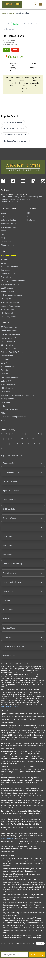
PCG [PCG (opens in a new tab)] (29, 216)
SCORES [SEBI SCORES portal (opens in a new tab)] (22, 882)
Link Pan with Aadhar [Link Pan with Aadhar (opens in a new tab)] (9, 377)
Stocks (11, 13)
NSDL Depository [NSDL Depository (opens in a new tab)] (8, 384)
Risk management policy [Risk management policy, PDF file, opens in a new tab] (11, 284)
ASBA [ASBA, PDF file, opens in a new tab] (3, 413)
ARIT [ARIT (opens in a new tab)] (3, 216)
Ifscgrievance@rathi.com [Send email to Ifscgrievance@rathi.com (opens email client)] (23, 702)
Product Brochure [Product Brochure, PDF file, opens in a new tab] (8, 274)
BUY (6, 50)
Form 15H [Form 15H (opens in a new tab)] (5, 374)
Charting (16, 24)
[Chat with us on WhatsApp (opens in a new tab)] (43, 181)
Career (4, 263)
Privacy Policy (6, 277)
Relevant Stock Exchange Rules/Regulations (18, 395)
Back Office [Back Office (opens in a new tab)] (5, 402)
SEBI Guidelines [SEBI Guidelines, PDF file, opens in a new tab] (7, 288)
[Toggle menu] (41, 4)
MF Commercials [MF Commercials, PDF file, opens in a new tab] (8, 366)
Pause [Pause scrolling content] (40, 943)
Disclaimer (5, 359)
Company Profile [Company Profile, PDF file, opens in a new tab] (7, 356)
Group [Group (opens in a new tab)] (3, 213)
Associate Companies (10, 331)
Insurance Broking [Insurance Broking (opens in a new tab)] (8, 224)
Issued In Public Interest (10, 306)
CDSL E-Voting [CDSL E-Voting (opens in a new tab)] (7, 345)
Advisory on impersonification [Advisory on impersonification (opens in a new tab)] (13, 281)
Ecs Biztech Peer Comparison (15, 141)
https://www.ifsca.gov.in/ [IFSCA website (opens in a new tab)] (9, 706)
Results (38, 24)
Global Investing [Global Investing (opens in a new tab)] (7, 245)
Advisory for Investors (10, 302)
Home (4, 13)
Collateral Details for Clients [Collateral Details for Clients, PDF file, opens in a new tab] (12, 352)
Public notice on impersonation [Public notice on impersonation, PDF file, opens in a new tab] (13, 417)
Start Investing (37, 954)
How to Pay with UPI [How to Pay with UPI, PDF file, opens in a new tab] (9, 338)
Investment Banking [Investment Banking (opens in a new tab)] (9, 227)
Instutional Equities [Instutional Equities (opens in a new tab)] (8, 220)
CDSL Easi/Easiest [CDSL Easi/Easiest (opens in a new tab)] (8, 317)
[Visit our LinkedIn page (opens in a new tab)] (33, 181)
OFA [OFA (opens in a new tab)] (2, 234)
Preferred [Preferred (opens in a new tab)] (31, 220)
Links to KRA (6, 381)
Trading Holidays (8, 399)
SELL (15, 50)
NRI (28, 213)
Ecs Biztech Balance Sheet (14, 128)
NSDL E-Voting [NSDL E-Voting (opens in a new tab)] (7, 388)
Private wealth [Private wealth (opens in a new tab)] (7, 242)
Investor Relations (8, 256)
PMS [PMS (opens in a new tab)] (3, 238)
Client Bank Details (8, 348)
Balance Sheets (28, 24)
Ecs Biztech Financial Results (15, 135)
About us (4, 259)
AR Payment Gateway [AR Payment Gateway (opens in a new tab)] (9, 327)
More (3, 420)
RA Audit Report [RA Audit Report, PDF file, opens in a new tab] (7, 309)
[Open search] (35, 4)
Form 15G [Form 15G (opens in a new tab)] (5, 370)
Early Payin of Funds (9, 363)
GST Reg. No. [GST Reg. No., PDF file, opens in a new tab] (6, 299)
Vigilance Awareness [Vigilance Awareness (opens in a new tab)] (9, 409)
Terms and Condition (9, 266)
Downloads (5, 270)
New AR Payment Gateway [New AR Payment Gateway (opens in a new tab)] (12, 334)
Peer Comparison (8, 29)
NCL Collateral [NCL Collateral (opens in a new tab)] (7, 313)
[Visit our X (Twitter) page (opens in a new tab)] (13, 181)
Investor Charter (7, 291)
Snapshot (6, 24)
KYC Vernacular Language (11, 295)
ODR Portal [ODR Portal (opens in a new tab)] (5, 392)
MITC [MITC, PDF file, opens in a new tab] (3, 406)
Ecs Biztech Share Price (13, 122)
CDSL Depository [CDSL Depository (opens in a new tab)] (8, 341)
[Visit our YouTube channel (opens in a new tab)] (23, 181)
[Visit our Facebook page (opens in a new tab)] (3, 181)
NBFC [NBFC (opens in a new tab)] (3, 231)
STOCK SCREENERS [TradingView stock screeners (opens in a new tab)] (8, 838)
